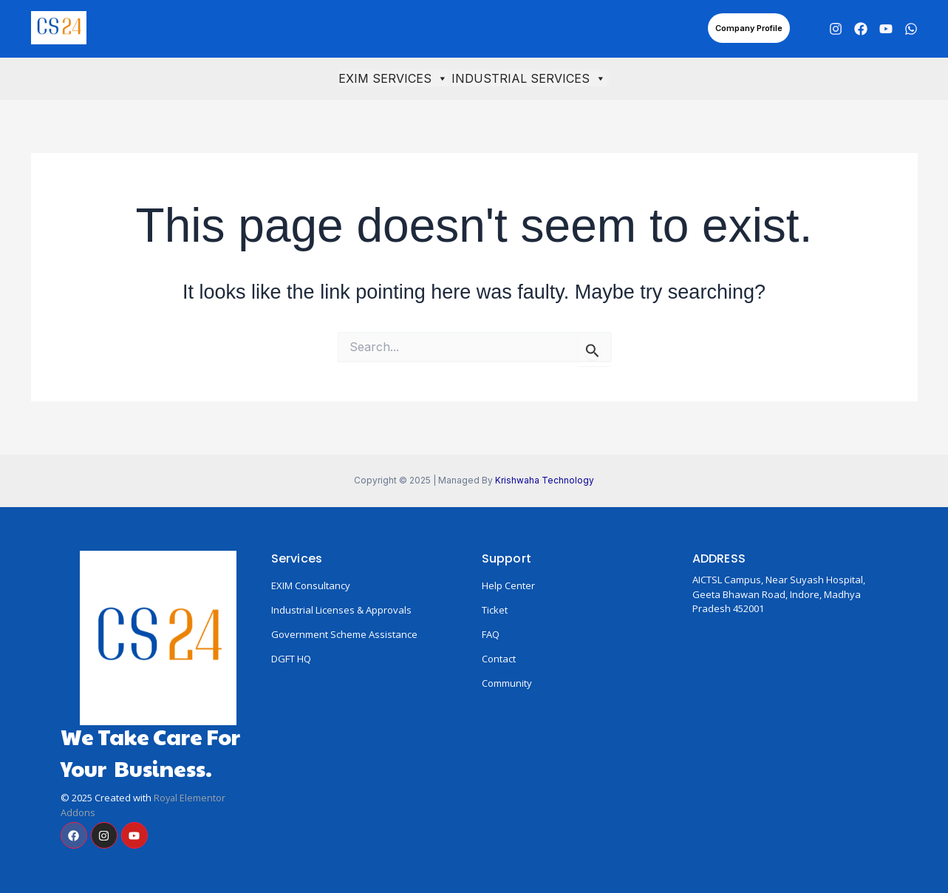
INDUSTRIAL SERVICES (528, 78)
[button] (749, 28)
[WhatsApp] (911, 28)
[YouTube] (886, 28)
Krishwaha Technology (544, 480)
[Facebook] (860, 28)
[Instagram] (835, 28)
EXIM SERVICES (393, 78)
